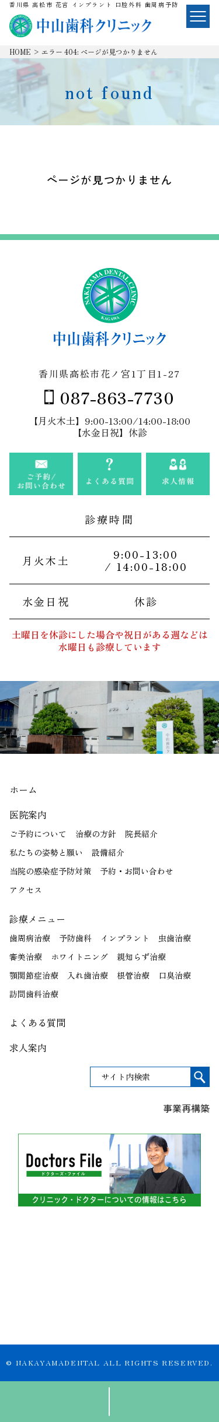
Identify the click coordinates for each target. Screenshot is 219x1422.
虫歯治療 (174, 938)
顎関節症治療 (33, 975)
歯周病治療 (29, 938)
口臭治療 (174, 975)
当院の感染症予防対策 (50, 871)
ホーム (23, 789)
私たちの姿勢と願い (46, 852)
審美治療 (25, 956)
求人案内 (28, 1047)
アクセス (25, 889)
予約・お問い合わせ (136, 871)
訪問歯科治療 (33, 994)
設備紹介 (108, 852)
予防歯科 (75, 938)
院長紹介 (141, 833)
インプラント (125, 938)
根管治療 (133, 975)
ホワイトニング (79, 956)
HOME (20, 52)
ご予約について (38, 833)
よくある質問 (37, 1022)
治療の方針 (95, 833)
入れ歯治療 (87, 975)
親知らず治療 (141, 956)
